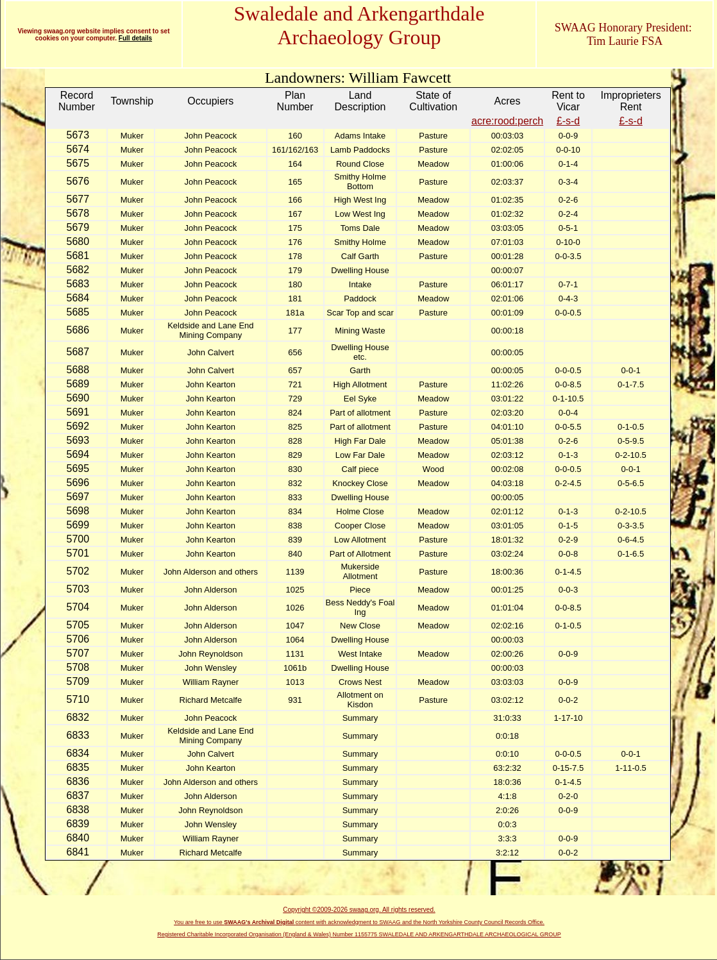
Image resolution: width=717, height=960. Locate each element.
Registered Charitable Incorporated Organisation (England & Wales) (244, 934)
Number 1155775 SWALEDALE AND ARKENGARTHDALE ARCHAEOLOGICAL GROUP (447, 934)
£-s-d (568, 120)
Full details (135, 38)
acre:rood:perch (507, 120)
